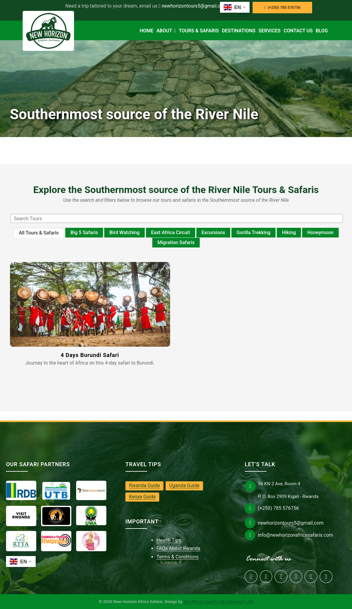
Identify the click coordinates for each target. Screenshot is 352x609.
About (166, 31)
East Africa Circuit (170, 232)
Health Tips (169, 540)
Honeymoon (320, 232)
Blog (322, 31)
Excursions (213, 232)
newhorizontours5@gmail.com (193, 6)
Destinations (238, 31)
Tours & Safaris (199, 31)
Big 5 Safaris (84, 232)
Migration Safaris (176, 242)
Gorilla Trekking (253, 232)
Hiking (289, 232)
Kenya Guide (142, 496)
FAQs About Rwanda (178, 548)
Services (270, 31)
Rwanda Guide (144, 485)
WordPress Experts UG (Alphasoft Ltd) (218, 601)
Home (146, 31)
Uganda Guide (184, 485)
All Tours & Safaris (39, 233)
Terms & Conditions (178, 557)
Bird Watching (124, 232)
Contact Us (298, 31)
